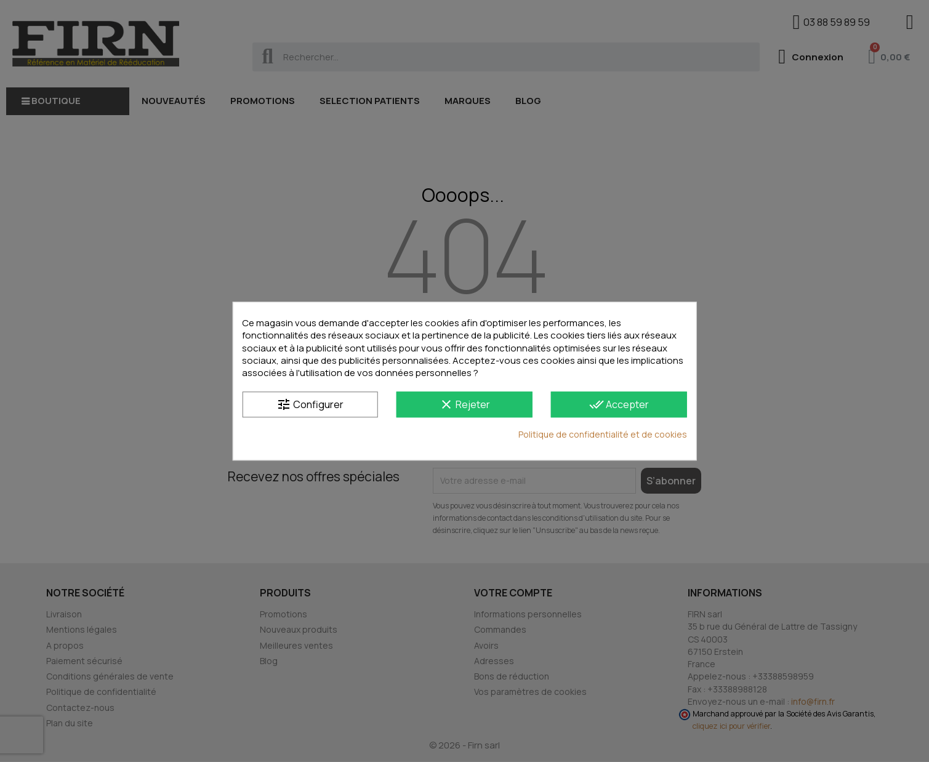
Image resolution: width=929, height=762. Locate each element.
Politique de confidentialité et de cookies (602, 435)
